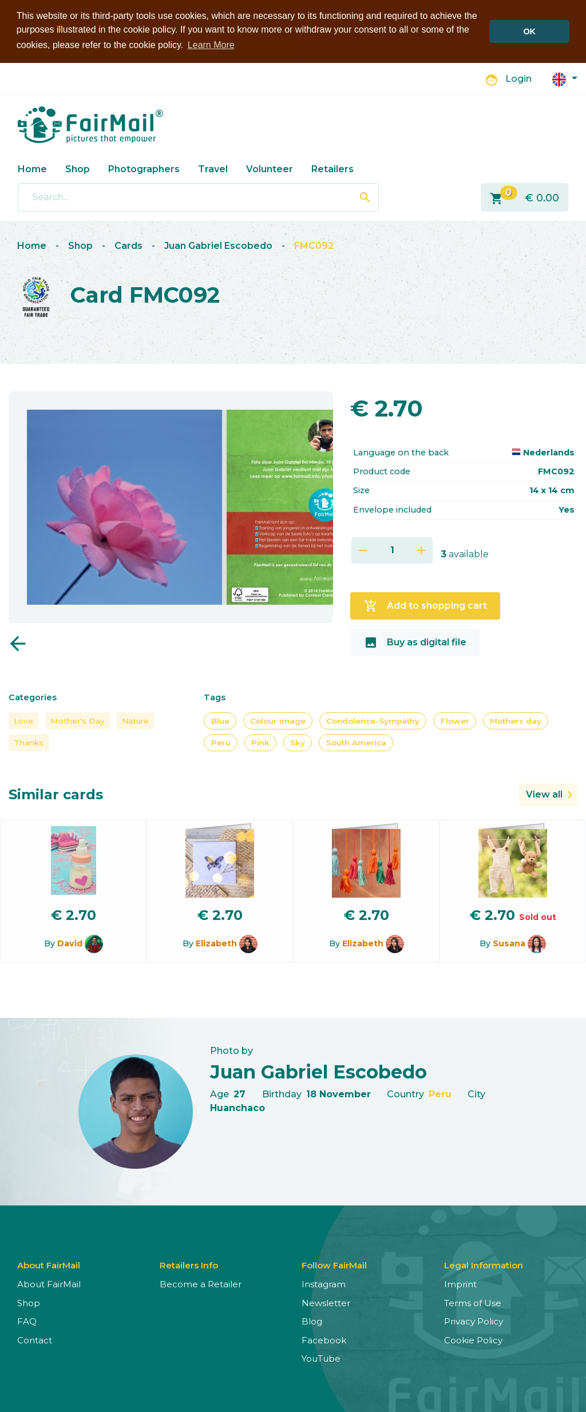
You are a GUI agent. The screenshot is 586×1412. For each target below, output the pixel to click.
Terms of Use (472, 1302)
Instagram (324, 1283)
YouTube (321, 1357)
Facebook (324, 1339)
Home (32, 168)
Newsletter (326, 1302)
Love (23, 720)
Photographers (144, 168)
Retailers (332, 168)
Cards (128, 245)
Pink (260, 742)
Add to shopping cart (425, 605)
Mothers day (515, 720)
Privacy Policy (473, 1320)
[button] (564, 78)
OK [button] (529, 31)
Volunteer (269, 168)
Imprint (460, 1283)
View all (544, 793)
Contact (34, 1339)
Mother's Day (77, 720)
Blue (220, 720)
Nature (135, 720)
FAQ (27, 1320)
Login (518, 78)
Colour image (278, 720)
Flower (455, 720)
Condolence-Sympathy (372, 720)
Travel (213, 168)
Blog (312, 1320)
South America (356, 742)
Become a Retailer (200, 1283)
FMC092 (314, 245)
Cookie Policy (473, 1339)
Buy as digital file (415, 642)
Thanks (28, 742)
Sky (297, 742)
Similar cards (56, 794)
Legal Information (483, 1264)
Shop (77, 168)
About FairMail (49, 1283)
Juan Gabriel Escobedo (218, 245)
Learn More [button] (211, 45)
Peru (221, 742)
